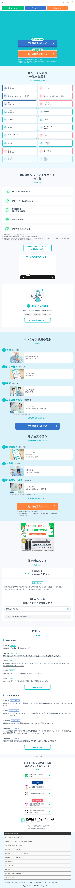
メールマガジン (9, 865)
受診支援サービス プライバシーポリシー (17, 853)
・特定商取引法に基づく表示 (34, 882)
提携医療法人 (9, 861)
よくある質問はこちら (39, 320)
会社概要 (7, 869)
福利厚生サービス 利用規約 (13, 857)
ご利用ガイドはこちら (36, 418)
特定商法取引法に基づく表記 (13, 845)
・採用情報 (53, 882)
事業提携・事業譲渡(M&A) (13, 873)
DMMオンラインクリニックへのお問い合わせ (18, 841)
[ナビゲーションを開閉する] (71, 8)
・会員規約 (7, 882)
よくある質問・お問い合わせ (13, 837)
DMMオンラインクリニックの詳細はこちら (39, 247)
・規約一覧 (46, 882)
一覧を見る (41, 687)
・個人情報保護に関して (18, 882)
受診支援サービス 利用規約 (13, 849)
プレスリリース (9, 877)
